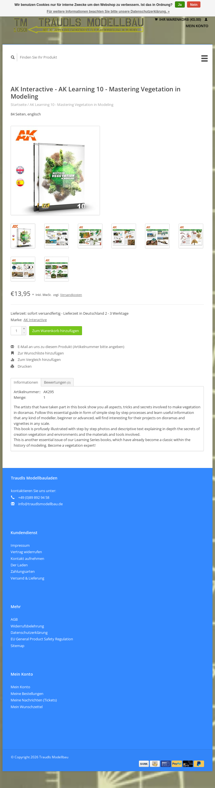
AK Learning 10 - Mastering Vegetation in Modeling (71, 104)
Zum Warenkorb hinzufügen (55, 330)
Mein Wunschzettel (27, 706)
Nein (193, 5)
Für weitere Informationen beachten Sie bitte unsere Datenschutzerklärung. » (108, 11)
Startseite (19, 104)
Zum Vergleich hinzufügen (36, 359)
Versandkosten (71, 295)
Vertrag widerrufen (26, 551)
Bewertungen (57, 382)
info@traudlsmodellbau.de (40, 503)
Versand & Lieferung (27, 578)
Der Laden (19, 564)
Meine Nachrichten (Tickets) (34, 700)
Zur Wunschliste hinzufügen (37, 353)
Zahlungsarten (23, 571)
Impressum (20, 545)
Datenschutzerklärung (29, 632)
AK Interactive (35, 319)
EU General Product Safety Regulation (42, 638)
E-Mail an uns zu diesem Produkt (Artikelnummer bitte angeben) (67, 346)
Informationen (26, 382)
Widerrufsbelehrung (27, 626)
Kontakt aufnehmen (27, 558)
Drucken (21, 366)
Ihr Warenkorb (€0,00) (178, 19)
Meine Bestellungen (27, 693)
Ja (180, 5)
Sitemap (17, 645)
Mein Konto (20, 686)
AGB (14, 619)
